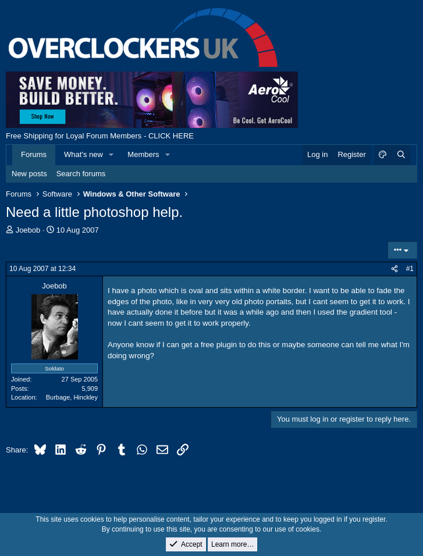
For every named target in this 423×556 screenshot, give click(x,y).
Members (143, 154)
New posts (29, 173)
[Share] (394, 269)
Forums (34, 154)
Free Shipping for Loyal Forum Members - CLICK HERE (100, 135)
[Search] (401, 155)
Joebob (28, 230)
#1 (410, 269)
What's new (83, 154)
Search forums (81, 173)
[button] (111, 155)
